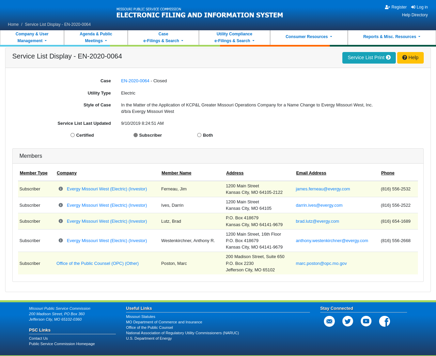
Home (13, 24)
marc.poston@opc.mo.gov (321, 263)
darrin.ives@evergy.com (319, 205)
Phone (387, 172)
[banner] (200, 11)
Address (235, 172)
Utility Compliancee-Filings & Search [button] (233, 37)
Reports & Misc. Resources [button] (390, 36)
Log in (419, 7)
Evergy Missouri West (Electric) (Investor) (107, 188)
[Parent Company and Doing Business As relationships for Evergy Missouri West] (61, 189)
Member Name (176, 172)
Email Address (311, 172)
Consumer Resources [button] (307, 36)
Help (410, 57)
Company (67, 172)
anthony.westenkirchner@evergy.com (332, 240)
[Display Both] (200, 135)
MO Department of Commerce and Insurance (164, 322)
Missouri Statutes (140, 317)
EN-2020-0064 (135, 80)
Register (396, 7)
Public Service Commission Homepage (62, 344)
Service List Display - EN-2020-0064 (58, 24)
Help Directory (415, 15)
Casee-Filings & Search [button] (161, 37)
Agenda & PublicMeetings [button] (96, 37)
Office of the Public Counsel (149, 327)
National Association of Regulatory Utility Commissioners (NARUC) (182, 333)
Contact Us (38, 338)
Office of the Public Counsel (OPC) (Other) (98, 263)
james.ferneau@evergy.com (323, 188)
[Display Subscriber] (136, 135)
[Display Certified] (73, 135)
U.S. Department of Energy (149, 338)
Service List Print (369, 57)
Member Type (34, 172)
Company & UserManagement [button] (32, 37)
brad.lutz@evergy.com (317, 221)
